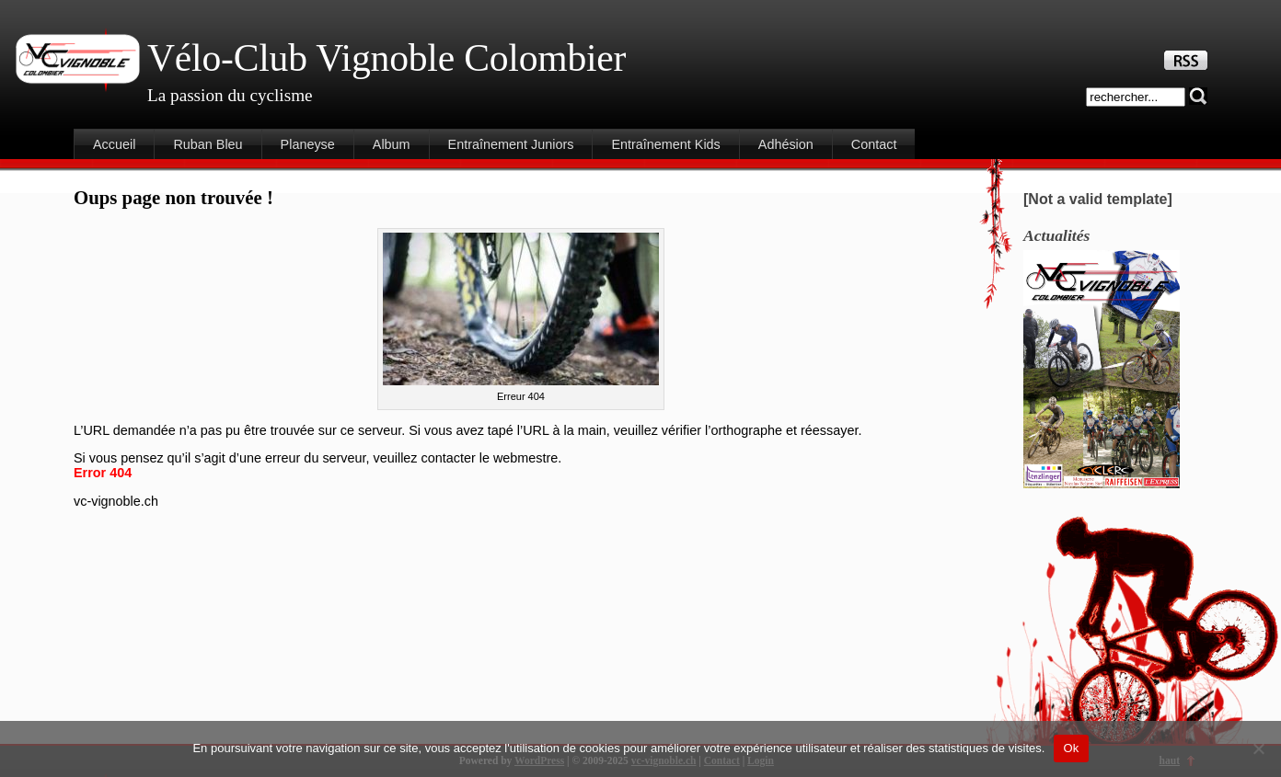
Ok (1071, 748)
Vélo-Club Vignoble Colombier (386, 58)
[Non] (1258, 748)
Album (391, 144)
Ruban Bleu (207, 144)
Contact (874, 144)
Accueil (114, 144)
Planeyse (308, 144)
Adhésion (786, 144)
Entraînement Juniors (511, 144)
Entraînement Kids (665, 144)
